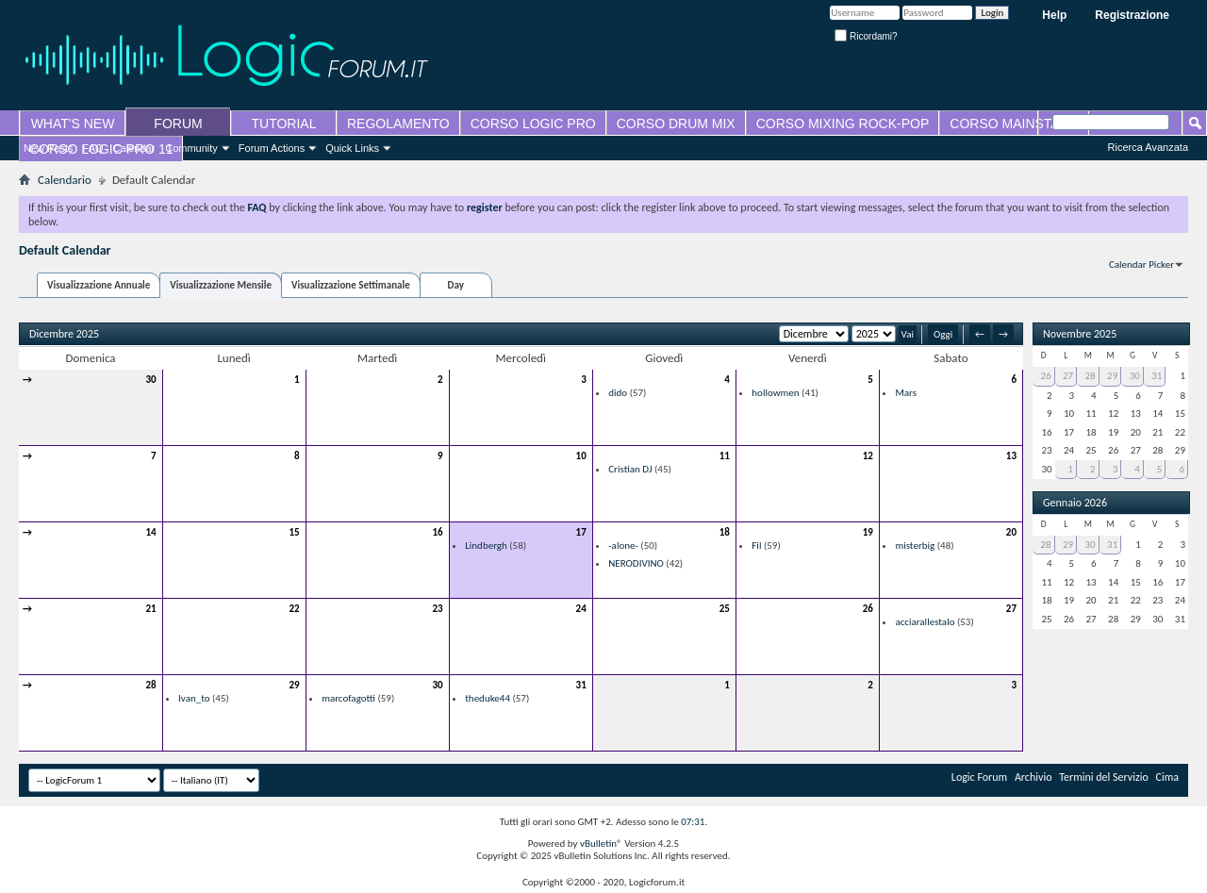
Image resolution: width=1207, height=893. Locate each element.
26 (868, 609)
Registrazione (1132, 15)
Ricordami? (866, 36)
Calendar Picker (1141, 264)
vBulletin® (601, 843)
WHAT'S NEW (73, 123)
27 (1011, 609)
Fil (756, 545)
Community (191, 148)
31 (581, 685)
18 (724, 532)
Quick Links (352, 148)
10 (581, 456)
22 (294, 609)
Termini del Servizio (1104, 777)
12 (868, 456)
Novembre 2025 (1079, 333)
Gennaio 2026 (1075, 502)
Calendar (134, 148)
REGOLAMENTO (398, 123)
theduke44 (487, 698)
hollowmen (775, 393)
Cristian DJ (630, 469)
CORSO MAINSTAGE (1014, 123)
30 (150, 379)
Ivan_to (193, 698)
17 (581, 532)
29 (294, 685)
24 (581, 609)
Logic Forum (979, 777)
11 (724, 456)
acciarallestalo (924, 622)
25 (724, 609)
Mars (906, 393)
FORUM (178, 123)
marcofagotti (348, 698)
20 (1011, 532)
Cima (1168, 777)
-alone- (623, 545)
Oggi (943, 334)
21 (150, 609)
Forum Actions (272, 148)
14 (150, 532)
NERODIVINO (636, 563)
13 (1011, 456)
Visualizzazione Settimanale (350, 285)
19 (868, 532)
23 (438, 609)
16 (438, 532)
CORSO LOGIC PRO (533, 123)
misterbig (914, 545)
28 (150, 685)
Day (456, 285)
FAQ (93, 148)
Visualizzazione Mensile (221, 285)
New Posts (49, 148)
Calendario (64, 180)
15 (294, 532)
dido (617, 393)
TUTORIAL (284, 123)
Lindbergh (486, 545)
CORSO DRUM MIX (676, 123)
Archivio (1033, 777)
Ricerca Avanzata (1148, 147)
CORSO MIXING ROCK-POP (843, 123)
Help (1054, 15)
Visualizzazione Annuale (98, 285)
